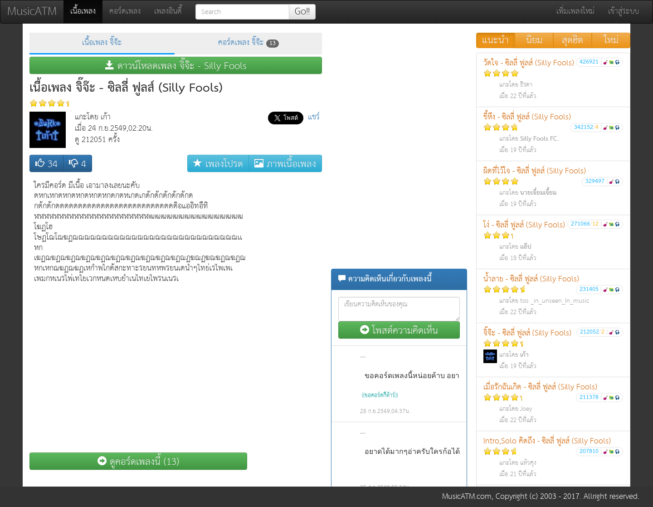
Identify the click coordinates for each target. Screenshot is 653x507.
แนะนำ (495, 40)
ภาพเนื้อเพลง (285, 163)
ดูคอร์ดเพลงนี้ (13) (138, 461)
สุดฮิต (572, 40)
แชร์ (314, 117)
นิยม (534, 40)
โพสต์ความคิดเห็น (399, 330)
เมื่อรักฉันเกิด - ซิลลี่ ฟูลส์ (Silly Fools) (553, 403)
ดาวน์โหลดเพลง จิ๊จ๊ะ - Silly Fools (176, 65)
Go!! (302, 12)
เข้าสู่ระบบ (623, 12)
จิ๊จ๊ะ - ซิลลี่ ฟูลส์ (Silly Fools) (553, 349)
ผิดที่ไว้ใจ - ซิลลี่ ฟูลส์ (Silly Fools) (553, 187)
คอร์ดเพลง (125, 12)
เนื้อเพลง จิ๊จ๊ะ (102, 43)
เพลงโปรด (218, 163)
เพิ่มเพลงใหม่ (575, 12)
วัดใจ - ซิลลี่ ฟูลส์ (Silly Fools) (553, 79)
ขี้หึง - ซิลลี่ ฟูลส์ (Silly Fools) (553, 133)
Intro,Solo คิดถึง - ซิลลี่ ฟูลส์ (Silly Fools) (553, 457)
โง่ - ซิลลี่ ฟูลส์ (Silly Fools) (553, 241)
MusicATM (32, 11)
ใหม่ (611, 40)
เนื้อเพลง (86, 11)
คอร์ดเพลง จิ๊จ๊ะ (248, 43)
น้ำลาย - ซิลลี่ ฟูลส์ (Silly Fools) (553, 295)
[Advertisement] (285, 313)
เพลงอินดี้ (168, 12)
